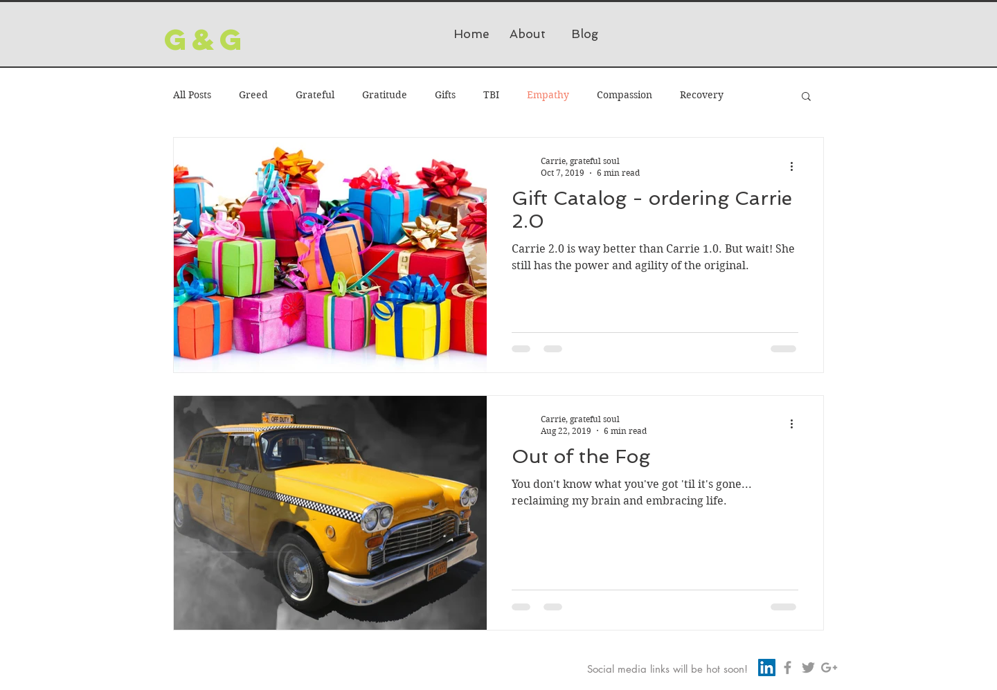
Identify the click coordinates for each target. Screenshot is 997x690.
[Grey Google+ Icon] (829, 667)
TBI (491, 95)
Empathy (548, 95)
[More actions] (796, 166)
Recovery (702, 95)
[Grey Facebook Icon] (787, 667)
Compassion (624, 95)
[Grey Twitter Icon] (808, 667)
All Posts (192, 95)
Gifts (445, 95)
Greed (253, 95)
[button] (806, 97)
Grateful (315, 95)
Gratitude (384, 95)
